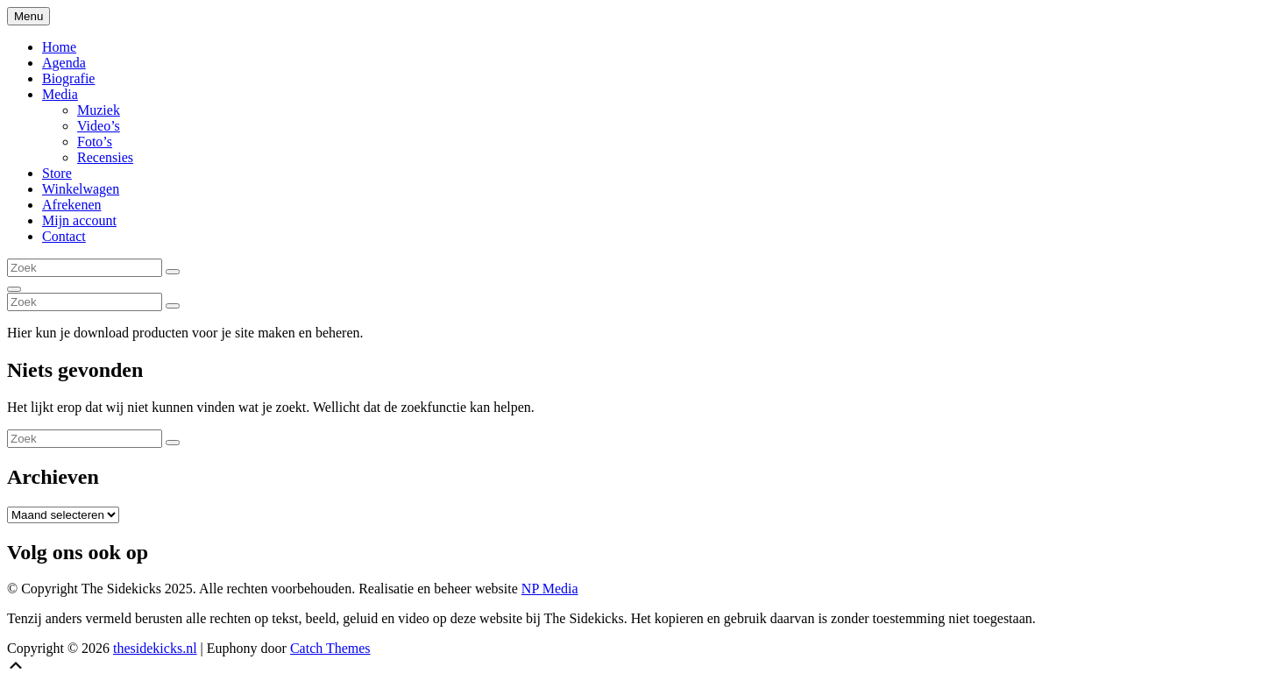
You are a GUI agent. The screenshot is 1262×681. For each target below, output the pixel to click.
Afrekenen (72, 204)
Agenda (64, 62)
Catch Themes (330, 648)
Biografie (68, 78)
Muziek (98, 110)
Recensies (105, 157)
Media (60, 94)
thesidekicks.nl (155, 648)
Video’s (98, 125)
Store (57, 173)
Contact (64, 236)
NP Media (549, 588)
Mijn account (79, 220)
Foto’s (94, 141)
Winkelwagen (80, 188)
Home (59, 46)
